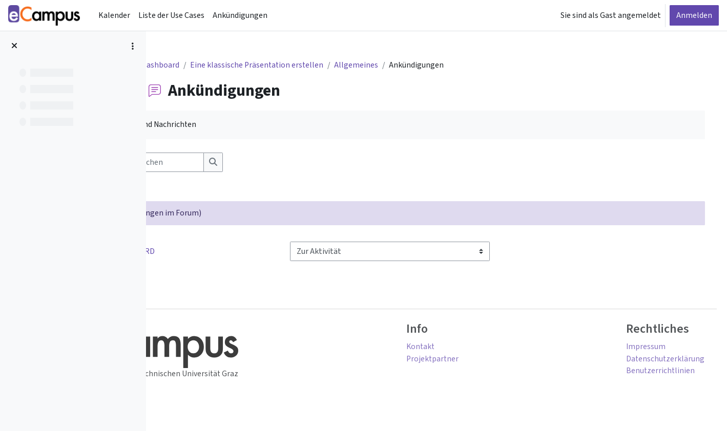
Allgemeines (398, 65)
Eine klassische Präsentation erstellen (296, 65)
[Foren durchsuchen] (238, 163)
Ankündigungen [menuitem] (240, 15)
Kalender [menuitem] (114, 15)
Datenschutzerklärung (650, 360)
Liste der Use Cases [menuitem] (171, 15)
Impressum (631, 348)
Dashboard (199, 65)
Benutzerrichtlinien (645, 372)
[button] (171, 163)
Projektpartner (471, 360)
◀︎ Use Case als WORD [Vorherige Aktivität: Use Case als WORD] (209, 252)
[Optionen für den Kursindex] (132, 46)
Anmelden (694, 15)
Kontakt (459, 348)
